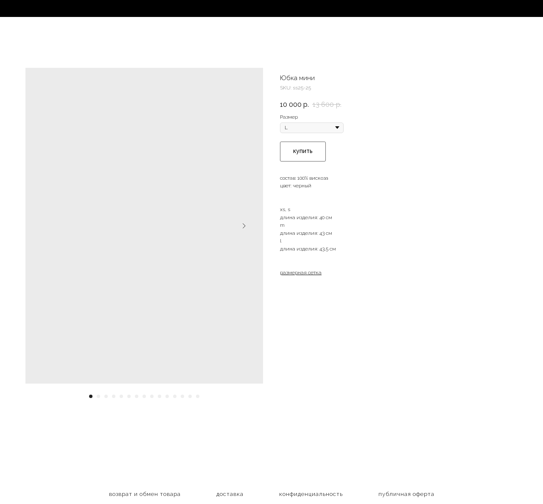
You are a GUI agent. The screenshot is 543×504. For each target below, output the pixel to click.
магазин (38, 9)
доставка (230, 494)
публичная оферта (406, 494)
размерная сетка (301, 273)
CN (513, 9)
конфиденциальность (311, 494)
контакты (414, 9)
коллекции (105, 9)
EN (469, 9)
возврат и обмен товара (145, 494)
